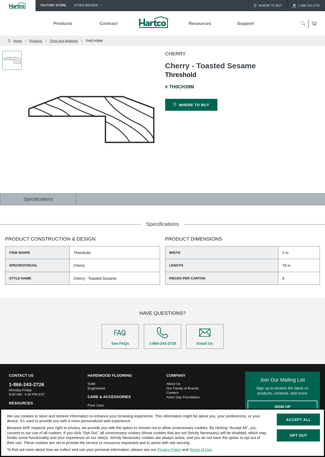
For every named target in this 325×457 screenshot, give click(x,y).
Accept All (298, 419)
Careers (172, 393)
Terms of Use (201, 449)
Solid (91, 384)
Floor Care (96, 405)
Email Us (205, 336)
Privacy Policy (169, 449)
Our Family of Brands (182, 388)
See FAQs (120, 336)
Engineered (96, 388)
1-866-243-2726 (162, 336)
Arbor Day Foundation (183, 397)
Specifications (38, 199)
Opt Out (298, 435)
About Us (173, 384)
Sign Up (282, 406)
